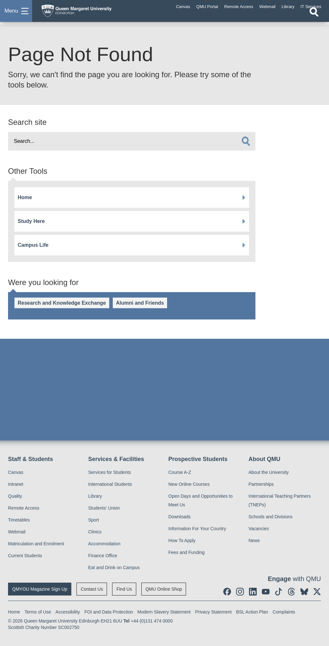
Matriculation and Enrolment (36, 543)
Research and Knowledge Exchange (62, 303)
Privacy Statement (213, 611)
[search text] (131, 141)
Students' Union (104, 508)
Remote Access (23, 508)
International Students (110, 484)
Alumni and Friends (140, 303)
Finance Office (102, 555)
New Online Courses (188, 484)
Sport (93, 519)
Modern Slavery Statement (164, 611)
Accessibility (68, 611)
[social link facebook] (227, 591)
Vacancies (259, 528)
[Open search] (314, 18)
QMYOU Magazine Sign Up (39, 589)
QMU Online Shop (164, 589)
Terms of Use (37, 611)
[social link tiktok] (278, 591)
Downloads (179, 516)
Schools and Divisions (271, 516)
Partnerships (261, 484)
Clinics (95, 531)
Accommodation (104, 543)
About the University (269, 472)
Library (95, 496)
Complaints (284, 611)
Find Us (124, 589)
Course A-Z (179, 472)
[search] (245, 141)
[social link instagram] (240, 591)
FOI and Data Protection (108, 611)
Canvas (15, 472)
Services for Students (109, 472)
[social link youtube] (266, 591)
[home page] (88, 12)
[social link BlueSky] (304, 591)
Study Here (31, 221)
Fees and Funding (186, 552)
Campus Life (33, 245)
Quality (15, 496)
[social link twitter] (317, 591)
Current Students (25, 555)
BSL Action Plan (252, 611)
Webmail (16, 531)
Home (25, 197)
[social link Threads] (291, 591)
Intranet (15, 484)
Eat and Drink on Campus (114, 567)
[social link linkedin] (253, 591)
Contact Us (92, 589)
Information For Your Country (197, 528)
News (254, 540)
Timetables (19, 519)
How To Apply (182, 540)
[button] (16, 14)
